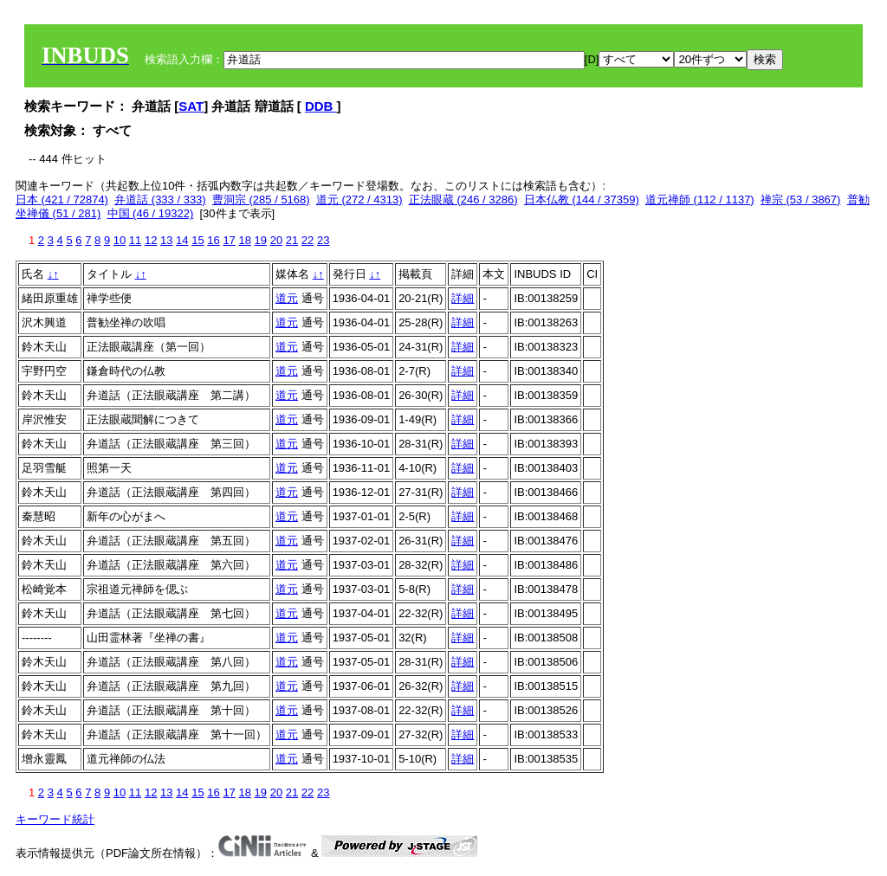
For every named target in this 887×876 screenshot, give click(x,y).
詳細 (462, 298)
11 (135, 240)
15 (197, 240)
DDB (321, 106)
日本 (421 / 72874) (62, 199)
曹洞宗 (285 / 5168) (261, 199)
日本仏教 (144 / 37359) (581, 199)
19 (261, 240)
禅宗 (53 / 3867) (801, 199)
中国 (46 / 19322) (150, 213)
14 (182, 240)
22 (307, 240)
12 (151, 240)
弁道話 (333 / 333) (160, 199)
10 (119, 240)
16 (213, 240)
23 (323, 240)
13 (166, 240)
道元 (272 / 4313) (359, 199)
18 (244, 240)
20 (276, 240)
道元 (286, 298)
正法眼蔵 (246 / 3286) (463, 199)
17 (229, 240)
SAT (191, 106)
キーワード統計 (55, 819)
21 (292, 240)
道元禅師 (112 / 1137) (699, 199)
